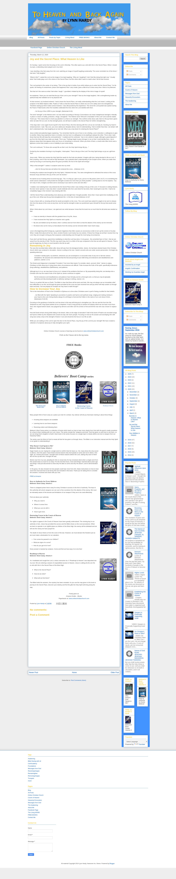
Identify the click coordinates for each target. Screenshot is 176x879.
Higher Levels (139, 573)
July (131, 407)
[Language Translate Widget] (136, 741)
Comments (131, 75)
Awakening (31, 758)
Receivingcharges (34, 771)
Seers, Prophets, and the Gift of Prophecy (139, 490)
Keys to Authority (61, 405)
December (133, 392)
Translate (139, 744)
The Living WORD (34, 812)
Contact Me (110, 37)
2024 (130, 377)
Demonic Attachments (139, 553)
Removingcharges (34, 776)
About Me (97, 37)
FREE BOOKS (84, 37)
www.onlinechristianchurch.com (79, 598)
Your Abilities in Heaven (134, 434)
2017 (130, 446)
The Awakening (130, 101)
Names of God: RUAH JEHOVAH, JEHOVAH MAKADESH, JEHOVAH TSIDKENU (135, 655)
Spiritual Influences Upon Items (140, 468)
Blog (31, 37)
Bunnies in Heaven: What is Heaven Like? (135, 418)
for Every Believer (61, 407)
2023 (130, 380)
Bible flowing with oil (34, 761)
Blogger (112, 863)
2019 (130, 440)
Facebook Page (36, 47)
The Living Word (76, 47)
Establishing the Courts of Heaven (140, 593)
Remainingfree (32, 773)
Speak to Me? (40, 407)
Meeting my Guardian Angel (135, 272)
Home (74, 672)
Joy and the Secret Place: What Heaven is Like (134, 427)
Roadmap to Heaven (108, 405)
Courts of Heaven (131, 90)
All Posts (41, 37)
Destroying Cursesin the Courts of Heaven (83, 407)
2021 (130, 386)
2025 (130, 374)
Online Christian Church (56, 47)
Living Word (69, 37)
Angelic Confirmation (132, 268)
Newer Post (33, 672)
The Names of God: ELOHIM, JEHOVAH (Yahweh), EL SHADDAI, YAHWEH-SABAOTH (135, 533)
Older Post (115, 672)
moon (30, 781)
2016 (130, 449)
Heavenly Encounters (132, 97)
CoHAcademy (32, 763)
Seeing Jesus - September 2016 (132, 329)
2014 (130, 455)
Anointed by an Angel (132, 265)
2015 (130, 452)
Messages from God (132, 93)
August (132, 404)
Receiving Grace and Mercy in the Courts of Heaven (139, 511)
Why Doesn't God (40, 405)
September (134, 401)
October (133, 398)
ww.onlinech (94, 331)
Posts (129, 71)
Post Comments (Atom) (78, 680)
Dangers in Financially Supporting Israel (138, 615)
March (132, 413)
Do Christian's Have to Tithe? (140, 632)
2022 (130, 383)
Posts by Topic (54, 37)
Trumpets (31, 778)
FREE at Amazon (35, 476)
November (133, 395)
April (131, 410)
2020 (130, 389)
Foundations (32, 766)
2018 (130, 443)
